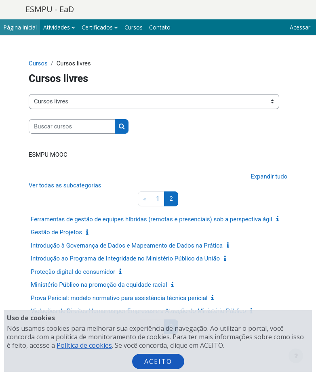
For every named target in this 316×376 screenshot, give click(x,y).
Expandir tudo (269, 176)
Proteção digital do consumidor (73, 271)
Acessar (300, 27)
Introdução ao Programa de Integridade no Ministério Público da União (125, 258)
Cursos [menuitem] (133, 27)
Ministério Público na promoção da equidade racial (99, 284)
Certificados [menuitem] (97, 27)
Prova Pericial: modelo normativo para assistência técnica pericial (119, 298)
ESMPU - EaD (49, 9)
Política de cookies (84, 345)
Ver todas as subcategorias (65, 185)
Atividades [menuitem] (56, 27)
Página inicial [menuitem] (20, 27)
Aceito (158, 361)
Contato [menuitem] (160, 27)
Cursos (38, 63)
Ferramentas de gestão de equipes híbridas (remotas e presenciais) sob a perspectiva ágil (151, 219)
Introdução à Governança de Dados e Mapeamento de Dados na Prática (127, 245)
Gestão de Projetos (56, 232)
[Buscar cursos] (72, 126)
